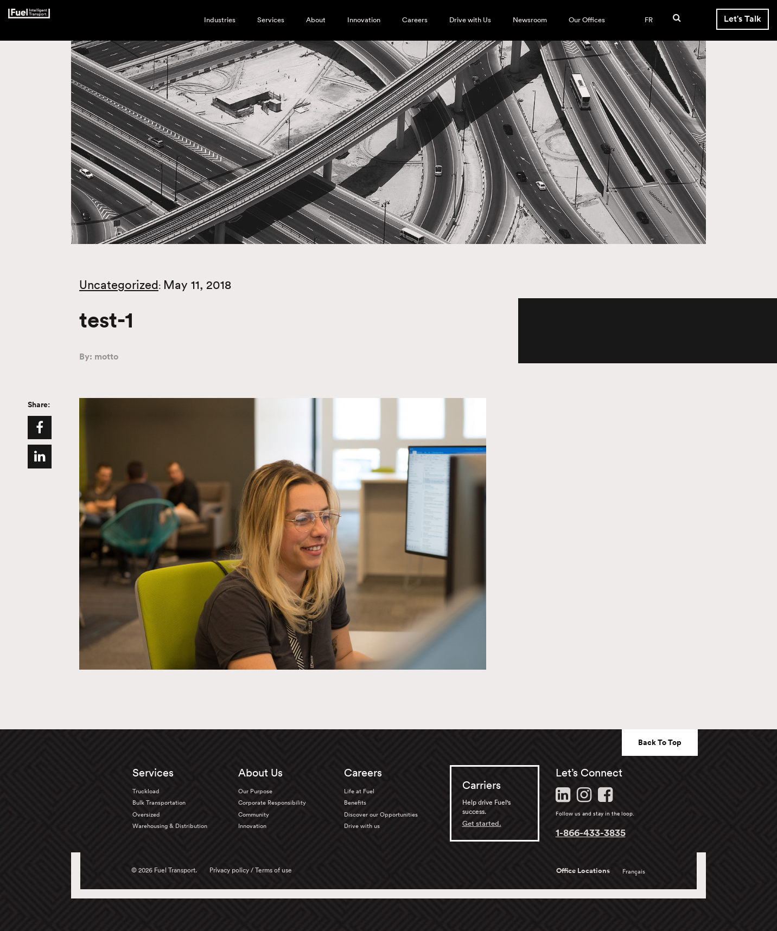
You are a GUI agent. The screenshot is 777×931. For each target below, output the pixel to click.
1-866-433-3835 (591, 832)
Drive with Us (470, 19)
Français (633, 871)
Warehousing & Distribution (169, 825)
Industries (219, 19)
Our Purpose (255, 791)
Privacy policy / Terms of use (250, 870)
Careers (415, 19)
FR (649, 19)
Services (270, 19)
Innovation (363, 19)
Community (253, 814)
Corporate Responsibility (272, 802)
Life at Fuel (359, 791)
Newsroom (530, 19)
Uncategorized (118, 285)
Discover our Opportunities (381, 814)
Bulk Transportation (159, 802)
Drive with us (362, 825)
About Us (260, 772)
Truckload (145, 791)
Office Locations (583, 871)
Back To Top (660, 742)
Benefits (355, 802)
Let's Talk (742, 18)
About (316, 19)
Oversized (146, 814)
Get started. (481, 823)
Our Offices (587, 19)
